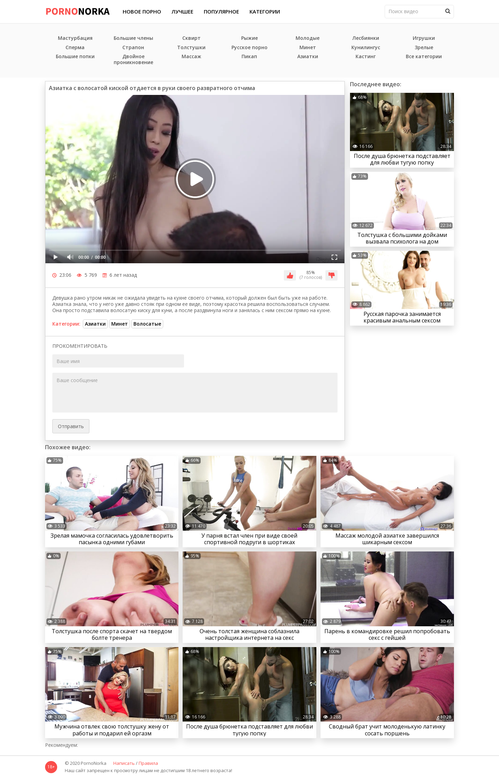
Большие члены (133, 38)
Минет (307, 48)
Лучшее (182, 11)
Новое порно (142, 11)
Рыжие (249, 38)
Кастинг (366, 57)
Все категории (424, 57)
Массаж (191, 57)
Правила (148, 763)
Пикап (249, 57)
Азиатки (307, 57)
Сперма (75, 48)
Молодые (307, 38)
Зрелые (424, 48)
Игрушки (424, 38)
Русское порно (249, 48)
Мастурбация (75, 38)
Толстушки (191, 48)
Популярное (221, 11)
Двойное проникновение (133, 59)
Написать (124, 763)
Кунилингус (365, 48)
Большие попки (75, 57)
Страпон (133, 48)
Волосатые (147, 323)
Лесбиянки (365, 38)
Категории (265, 11)
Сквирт (191, 38)
